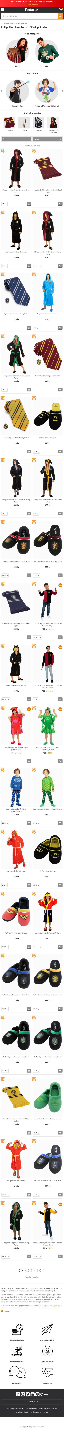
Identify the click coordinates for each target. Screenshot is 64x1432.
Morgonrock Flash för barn (16, 1181)
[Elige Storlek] (4, 204)
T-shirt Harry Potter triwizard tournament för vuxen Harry (48, 686)
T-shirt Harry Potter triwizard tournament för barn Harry (48, 625)
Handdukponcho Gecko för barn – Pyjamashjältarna (47, 748)
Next (62, 51)
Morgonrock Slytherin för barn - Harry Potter (16, 1244)
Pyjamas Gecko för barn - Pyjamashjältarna (47, 809)
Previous (1, 51)
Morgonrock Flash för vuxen (16, 871)
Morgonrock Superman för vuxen (47, 314)
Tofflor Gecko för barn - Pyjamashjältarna (48, 1119)
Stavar (25, 130)
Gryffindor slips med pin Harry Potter (47, 376)
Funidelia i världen (14, 1408)
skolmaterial (21, 1302)
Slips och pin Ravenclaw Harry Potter (16, 314)
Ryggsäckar (39, 130)
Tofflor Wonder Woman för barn (16, 933)
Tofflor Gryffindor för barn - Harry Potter (16, 562)
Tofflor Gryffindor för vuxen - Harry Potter (47, 562)
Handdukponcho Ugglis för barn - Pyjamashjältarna (16, 748)
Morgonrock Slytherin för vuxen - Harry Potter (16, 377)
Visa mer (7, 1311)
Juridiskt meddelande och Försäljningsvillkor (40, 1408)
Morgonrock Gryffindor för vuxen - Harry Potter (16, 191)
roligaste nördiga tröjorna (52, 1305)
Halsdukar (10, 130)
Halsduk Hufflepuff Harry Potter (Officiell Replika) (16, 1120)
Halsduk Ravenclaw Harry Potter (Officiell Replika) (16, 625)
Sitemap (45, 1412)
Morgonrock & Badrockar (54, 131)
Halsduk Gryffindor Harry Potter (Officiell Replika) (48, 191)
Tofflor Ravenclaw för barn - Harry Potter (16, 995)
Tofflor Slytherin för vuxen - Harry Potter (47, 1057)
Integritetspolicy (24, 1412)
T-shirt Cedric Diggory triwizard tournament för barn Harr (47, 1244)
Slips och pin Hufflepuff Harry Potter (16, 438)
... (1, 23)
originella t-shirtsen (17, 1308)
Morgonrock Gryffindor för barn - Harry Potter (47, 253)
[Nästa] (43, 1270)
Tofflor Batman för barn (48, 871)
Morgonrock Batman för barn (16, 685)
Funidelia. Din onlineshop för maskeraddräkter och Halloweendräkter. (31, 9)
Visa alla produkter (32, 1277)
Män (46, 66)
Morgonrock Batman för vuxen (16, 252)
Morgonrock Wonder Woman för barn (48, 933)
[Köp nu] (29, 204)
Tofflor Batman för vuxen (47, 438)
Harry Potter (17, 106)
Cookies (36, 1412)
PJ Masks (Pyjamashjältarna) (47, 106)
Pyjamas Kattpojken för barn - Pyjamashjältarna (16, 810)
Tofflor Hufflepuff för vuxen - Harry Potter (47, 995)
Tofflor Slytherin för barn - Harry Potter (16, 1057)
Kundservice (32, 1402)
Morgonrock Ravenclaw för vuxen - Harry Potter (16, 501)
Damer (17, 66)
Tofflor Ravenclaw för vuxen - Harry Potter (47, 1181)
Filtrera (5, 139)
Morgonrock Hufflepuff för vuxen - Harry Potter (48, 501)
